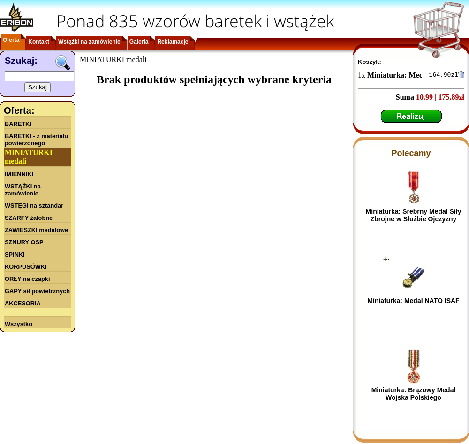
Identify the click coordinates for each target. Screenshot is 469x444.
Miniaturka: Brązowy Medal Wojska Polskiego (413, 395)
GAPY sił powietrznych (37, 291)
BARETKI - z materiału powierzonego (36, 139)
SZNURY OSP (24, 242)
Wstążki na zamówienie (89, 42)
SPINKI (15, 254)
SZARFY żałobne (29, 217)
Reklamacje (172, 42)
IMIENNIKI (19, 174)
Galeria (139, 42)
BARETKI (18, 123)
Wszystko (18, 323)
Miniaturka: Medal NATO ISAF (413, 302)
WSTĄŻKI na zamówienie (23, 190)
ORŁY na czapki (27, 278)
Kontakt (38, 42)
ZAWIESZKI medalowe (36, 230)
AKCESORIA (23, 303)
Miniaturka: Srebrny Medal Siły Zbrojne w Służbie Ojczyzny (413, 216)
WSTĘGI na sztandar (34, 205)
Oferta (11, 40)
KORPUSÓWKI (26, 266)
